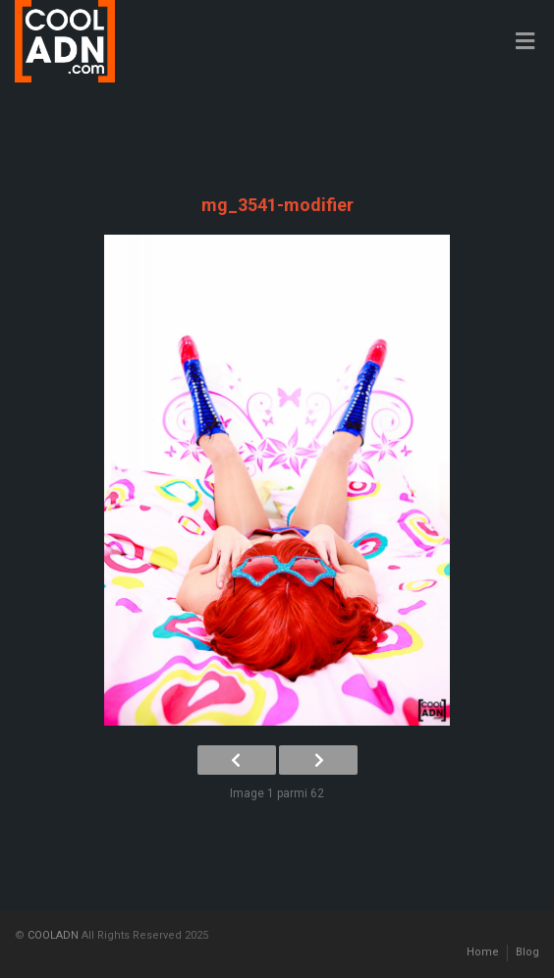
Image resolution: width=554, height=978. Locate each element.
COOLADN (53, 935)
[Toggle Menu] (525, 42)
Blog (527, 952)
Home (483, 952)
